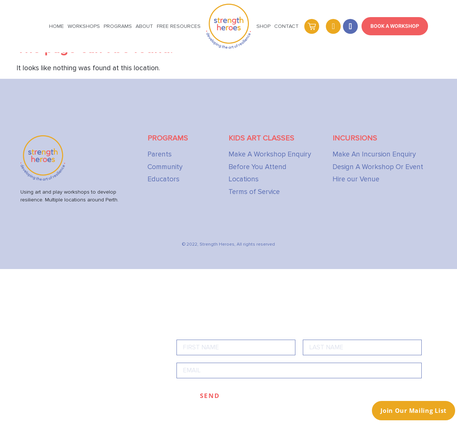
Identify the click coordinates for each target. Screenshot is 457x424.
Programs (118, 26)
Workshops (84, 26)
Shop (263, 26)
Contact (286, 26)
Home (56, 26)
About (144, 26)
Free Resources (179, 26)
